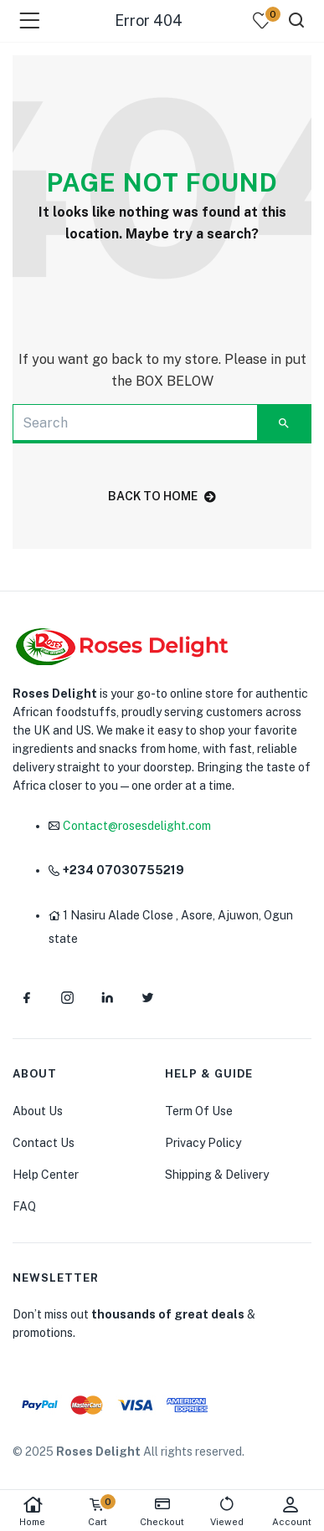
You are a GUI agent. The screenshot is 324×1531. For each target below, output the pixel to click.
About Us (38, 1111)
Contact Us (44, 1143)
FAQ (24, 1206)
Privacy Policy (203, 1143)
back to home (162, 496)
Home (32, 1511)
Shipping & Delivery (217, 1174)
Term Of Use (199, 1111)
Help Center (46, 1174)
